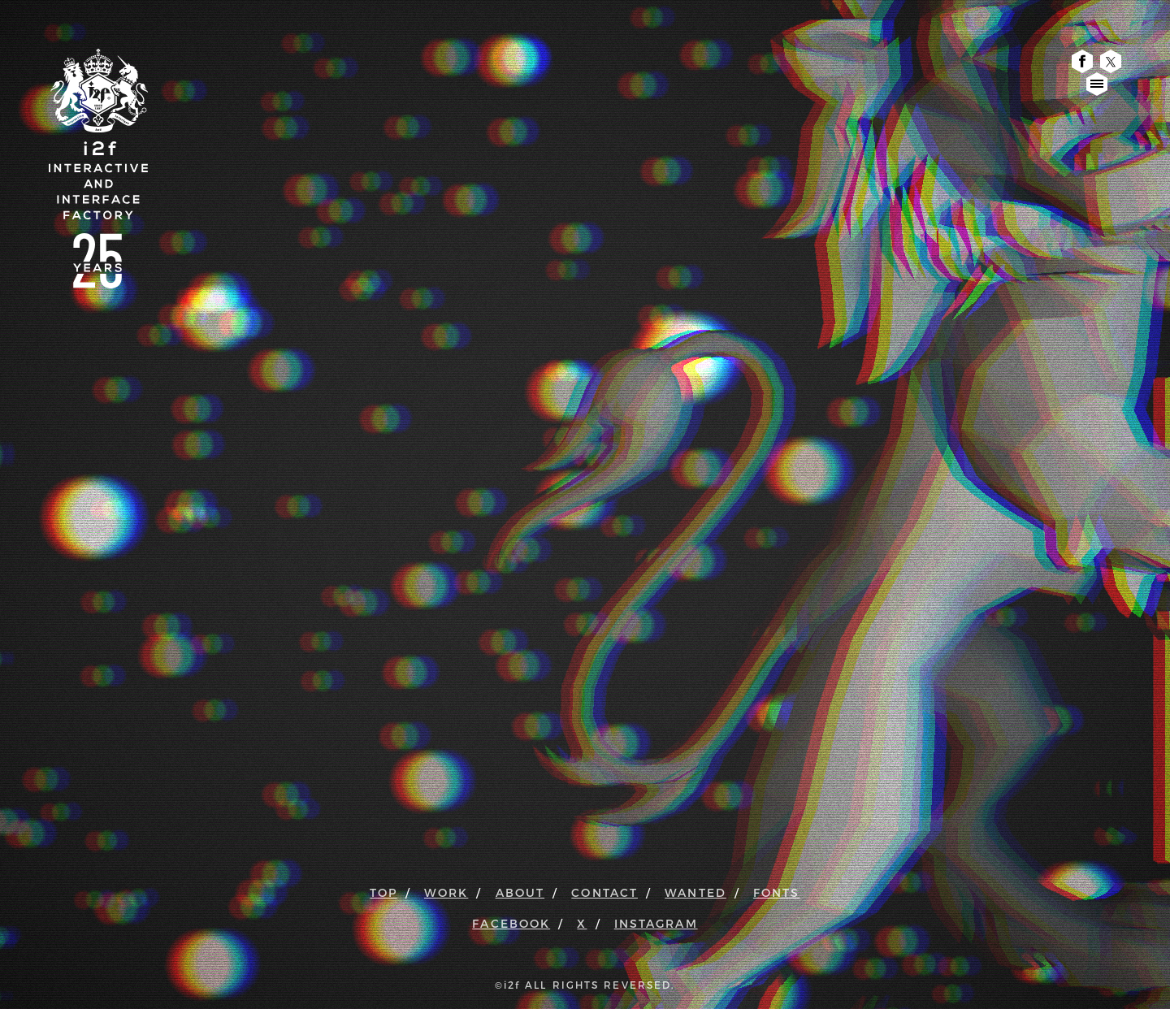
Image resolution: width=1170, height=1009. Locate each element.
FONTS (776, 893)
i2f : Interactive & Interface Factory (98, 133)
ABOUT (520, 893)
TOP (383, 893)
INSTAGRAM (656, 923)
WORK (446, 893)
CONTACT (604, 893)
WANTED (695, 893)
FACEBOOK (511, 923)
